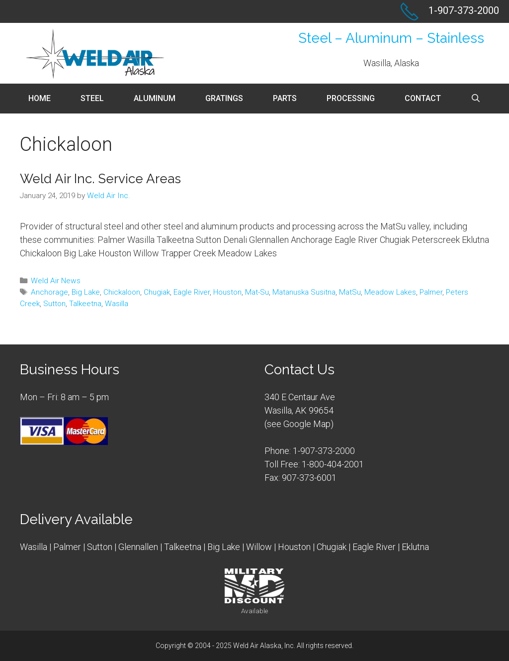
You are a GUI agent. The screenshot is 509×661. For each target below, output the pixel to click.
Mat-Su (257, 292)
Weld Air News (56, 280)
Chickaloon (121, 292)
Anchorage (49, 292)
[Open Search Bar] (476, 98)
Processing (351, 98)
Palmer (431, 292)
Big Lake (86, 292)
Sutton (54, 303)
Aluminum (154, 98)
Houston (227, 292)
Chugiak (157, 292)
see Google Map (299, 424)
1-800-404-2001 (333, 464)
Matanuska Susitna (304, 292)
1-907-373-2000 (324, 450)
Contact (423, 98)
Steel (92, 98)
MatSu (350, 292)
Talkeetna (85, 303)
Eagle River (191, 292)
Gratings (224, 98)
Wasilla (116, 303)
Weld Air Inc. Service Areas (100, 178)
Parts (285, 98)
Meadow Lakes (390, 292)
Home (39, 98)
